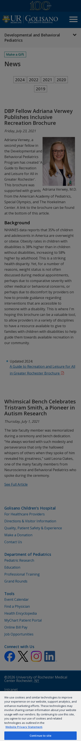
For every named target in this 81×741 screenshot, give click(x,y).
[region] (40, 716)
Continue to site (40, 736)
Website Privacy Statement (23, 727)
